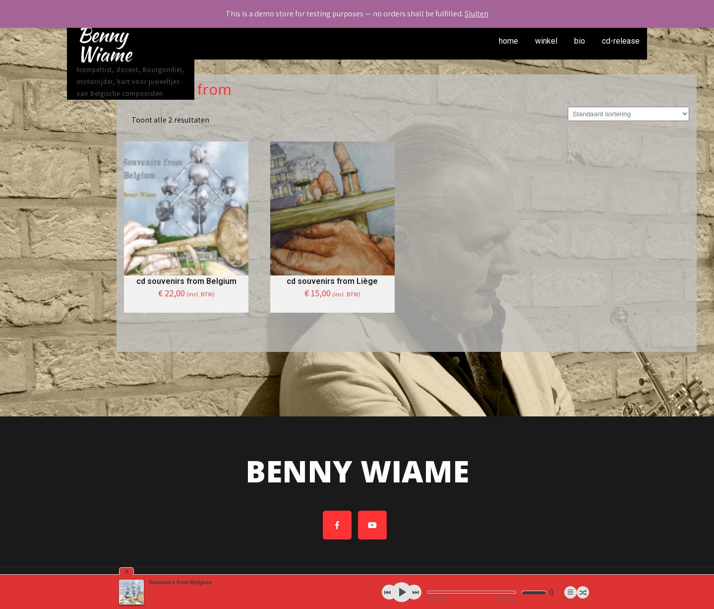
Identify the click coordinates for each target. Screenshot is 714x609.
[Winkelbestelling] (628, 114)
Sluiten (476, 13)
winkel (546, 41)
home (508, 41)
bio (579, 41)
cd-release (621, 41)
